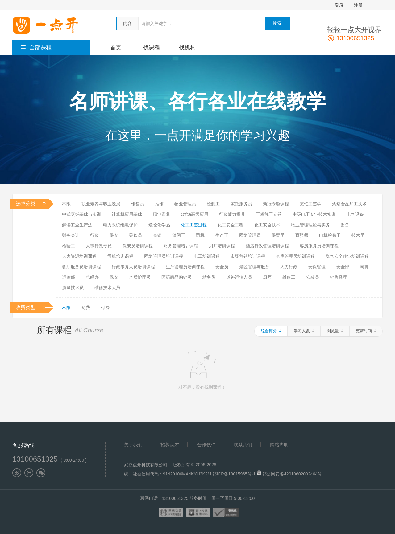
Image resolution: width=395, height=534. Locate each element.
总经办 (92, 277)
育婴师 (301, 235)
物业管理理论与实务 (310, 224)
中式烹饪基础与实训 (81, 214)
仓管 (157, 235)
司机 (200, 235)
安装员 (312, 277)
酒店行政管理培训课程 (267, 245)
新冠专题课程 (276, 203)
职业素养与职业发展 (100, 203)
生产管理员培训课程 (185, 266)
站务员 (208, 277)
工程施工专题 (269, 214)
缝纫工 (178, 235)
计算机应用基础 (127, 214)
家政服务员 (241, 203)
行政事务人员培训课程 (133, 266)
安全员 (221, 266)
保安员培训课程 (138, 245)
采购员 (135, 235)
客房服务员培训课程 (319, 245)
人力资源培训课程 (79, 256)
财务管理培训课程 (181, 245)
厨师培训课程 (222, 245)
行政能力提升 (232, 214)
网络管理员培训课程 (163, 256)
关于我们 (133, 444)
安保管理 (317, 266)
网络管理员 (250, 235)
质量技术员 (73, 287)
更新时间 (366, 331)
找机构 (187, 47)
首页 (115, 47)
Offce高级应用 (194, 214)
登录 (339, 5)
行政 (94, 235)
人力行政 (288, 266)
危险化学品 (159, 224)
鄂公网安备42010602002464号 (292, 473)
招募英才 (169, 444)
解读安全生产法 (77, 224)
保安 (114, 235)
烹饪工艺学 (310, 203)
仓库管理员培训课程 (295, 256)
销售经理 (338, 277)
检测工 (213, 203)
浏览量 (335, 331)
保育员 (278, 235)
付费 (105, 307)
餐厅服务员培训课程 (81, 266)
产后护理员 (140, 277)
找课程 (151, 47)
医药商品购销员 (176, 277)
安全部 (342, 266)
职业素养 (161, 214)
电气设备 (355, 214)
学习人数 (304, 331)
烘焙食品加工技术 (349, 203)
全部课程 (36, 47)
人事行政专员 (99, 245)
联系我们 (243, 444)
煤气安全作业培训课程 (347, 256)
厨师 (267, 277)
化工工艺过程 (194, 224)
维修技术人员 (107, 287)
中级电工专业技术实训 (314, 214)
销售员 (137, 203)
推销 (159, 203)
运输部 (68, 277)
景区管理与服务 (254, 266)
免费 (85, 307)
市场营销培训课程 (248, 256)
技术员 (357, 235)
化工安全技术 (267, 224)
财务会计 (70, 235)
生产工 (221, 235)
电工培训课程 (207, 256)
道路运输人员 (239, 277)
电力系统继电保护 (120, 224)
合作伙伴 (206, 444)
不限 (66, 203)
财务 (345, 224)
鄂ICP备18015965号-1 (234, 473)
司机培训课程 (120, 256)
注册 (358, 5)
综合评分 (271, 331)
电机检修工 (330, 235)
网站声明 (279, 444)
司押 (364, 266)
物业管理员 (185, 203)
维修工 (288, 277)
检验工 (68, 245)
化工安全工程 (230, 224)
